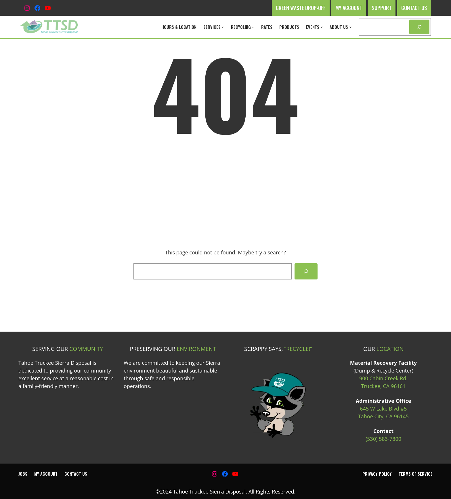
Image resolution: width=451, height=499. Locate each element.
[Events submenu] (321, 27)
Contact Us (414, 8)
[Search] (419, 27)
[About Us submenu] (350, 27)
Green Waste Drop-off (301, 8)
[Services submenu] (222, 27)
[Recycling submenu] (253, 27)
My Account (348, 8)
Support (381, 8)
